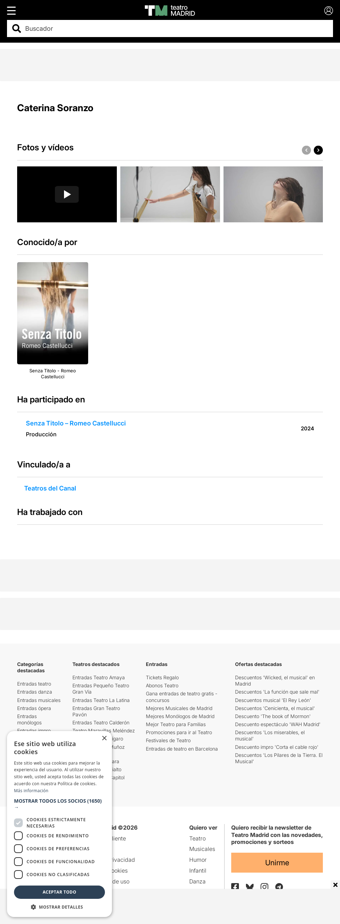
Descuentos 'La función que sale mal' (277, 692)
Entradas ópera (34, 708)
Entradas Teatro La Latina (101, 700)
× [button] (104, 738)
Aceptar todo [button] (59, 892)
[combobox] (176, 28)
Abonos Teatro (162, 685)
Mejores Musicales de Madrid (179, 708)
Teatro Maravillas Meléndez (103, 730)
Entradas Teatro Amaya (98, 677)
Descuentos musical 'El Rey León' (273, 700)
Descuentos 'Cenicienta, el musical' (275, 708)
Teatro (197, 838)
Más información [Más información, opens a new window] (31, 791)
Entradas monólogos (29, 719)
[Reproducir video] (67, 194)
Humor (198, 859)
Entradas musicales (39, 700)
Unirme (277, 862)
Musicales (202, 848)
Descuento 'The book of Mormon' (273, 716)
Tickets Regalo (162, 677)
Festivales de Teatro (168, 740)
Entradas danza (34, 692)
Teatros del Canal (50, 488)
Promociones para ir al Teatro (179, 732)
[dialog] (59, 824)
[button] (318, 150)
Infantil (197, 870)
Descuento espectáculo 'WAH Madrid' (277, 724)
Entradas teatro (34, 684)
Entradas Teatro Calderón (100, 722)
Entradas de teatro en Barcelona (182, 749)
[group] (67, 194)
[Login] (328, 10)
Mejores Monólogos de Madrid (180, 716)
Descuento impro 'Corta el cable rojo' (276, 747)
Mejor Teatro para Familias (176, 724)
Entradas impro (34, 730)
